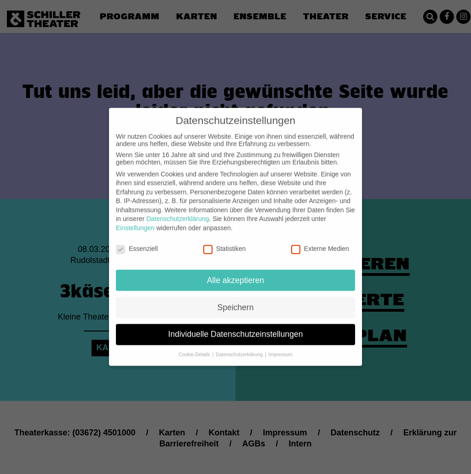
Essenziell (137, 241)
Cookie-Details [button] (194, 347)
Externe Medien (320, 241)
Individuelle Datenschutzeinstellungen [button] (235, 326)
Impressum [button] (281, 347)
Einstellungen (135, 220)
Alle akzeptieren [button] (235, 272)
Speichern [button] (236, 299)
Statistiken (224, 241)
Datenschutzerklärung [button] (240, 347)
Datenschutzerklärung (177, 211)
